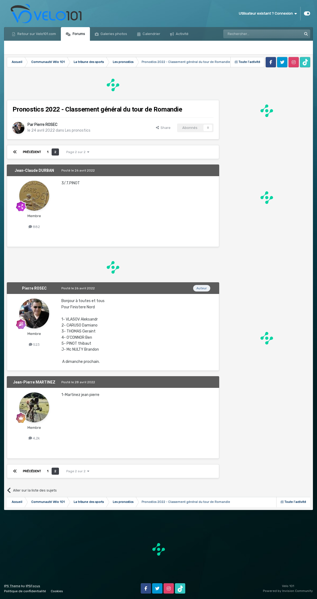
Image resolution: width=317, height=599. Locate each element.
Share (163, 128)
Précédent (32, 152)
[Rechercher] (250, 34)
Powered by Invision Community (288, 591)
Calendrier (151, 34)
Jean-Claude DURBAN (34, 170)
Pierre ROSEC (45, 124)
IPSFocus (33, 586)
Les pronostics (77, 130)
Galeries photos (113, 34)
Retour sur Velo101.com (36, 34)
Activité (182, 34)
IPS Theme (12, 586)
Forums (78, 34)
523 (34, 345)
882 (34, 227)
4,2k (34, 438)
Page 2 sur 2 (77, 152)
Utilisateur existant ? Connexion (268, 13)
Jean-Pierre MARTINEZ (34, 382)
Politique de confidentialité (25, 591)
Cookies (57, 591)
